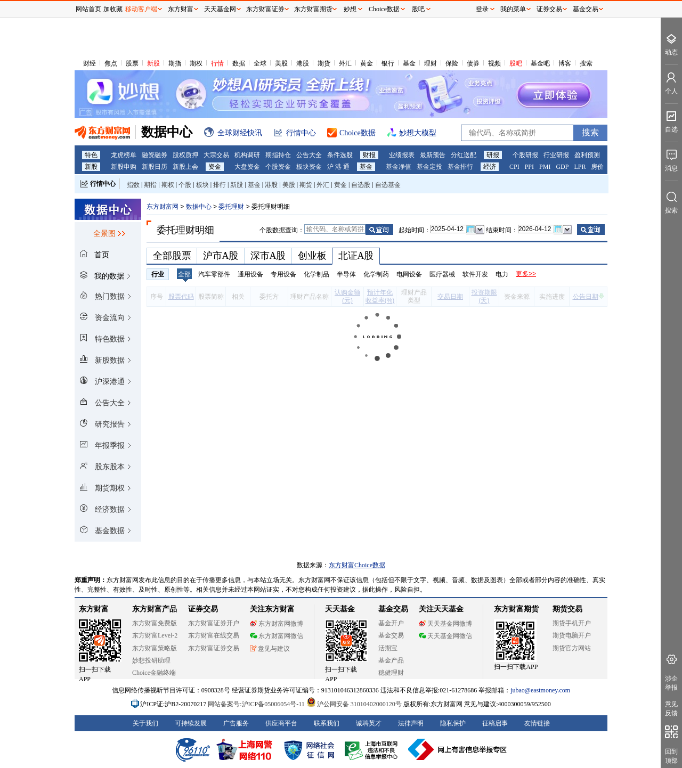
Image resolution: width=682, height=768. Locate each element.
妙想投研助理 (151, 660)
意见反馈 (671, 708)
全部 (184, 274)
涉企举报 (671, 683)
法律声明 (411, 723)
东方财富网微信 (276, 636)
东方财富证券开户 (213, 623)
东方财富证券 (265, 9)
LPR (580, 166)
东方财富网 (162, 206)
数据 (238, 63)
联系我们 (326, 723)
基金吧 (540, 63)
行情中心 (103, 183)
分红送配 (463, 155)
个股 (184, 185)
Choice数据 (384, 9)
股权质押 (185, 155)
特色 (91, 155)
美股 (281, 63)
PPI (529, 166)
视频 (494, 63)
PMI (544, 166)
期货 (324, 63)
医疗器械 (442, 274)
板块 (202, 185)
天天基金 (340, 609)
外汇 (345, 63)
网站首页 (88, 9)
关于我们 (145, 723)
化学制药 (376, 274)
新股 (153, 63)
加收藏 (113, 9)
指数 (133, 185)
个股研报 (525, 155)
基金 (409, 63)
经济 (489, 166)
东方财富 (94, 609)
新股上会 (185, 166)
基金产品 (391, 660)
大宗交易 (216, 155)
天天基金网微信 (445, 636)
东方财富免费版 (154, 623)
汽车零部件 (214, 274)
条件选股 (340, 155)
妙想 (350, 9)
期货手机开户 (572, 623)
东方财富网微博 (276, 623)
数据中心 (199, 206)
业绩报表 (402, 155)
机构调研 (247, 155)
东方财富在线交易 (213, 635)
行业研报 (556, 155)
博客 (564, 63)
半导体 (346, 274)
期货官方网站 (572, 648)
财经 (89, 63)
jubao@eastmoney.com (540, 690)
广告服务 (236, 723)
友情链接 (537, 723)
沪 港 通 (338, 166)
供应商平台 (281, 723)
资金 (214, 166)
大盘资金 (247, 166)
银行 (387, 63)
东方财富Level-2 (154, 635)
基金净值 (398, 166)
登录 (482, 9)
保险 (451, 63)
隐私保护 (453, 723)
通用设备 (250, 274)
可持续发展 (191, 723)
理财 (430, 63)
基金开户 (391, 623)
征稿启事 (495, 723)
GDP (562, 166)
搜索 (586, 63)
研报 (492, 155)
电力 (502, 274)
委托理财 (231, 206)
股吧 (515, 63)
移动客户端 (141, 9)
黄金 (366, 63)
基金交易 (391, 635)
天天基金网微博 (445, 623)
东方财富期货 (516, 609)
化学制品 (316, 274)
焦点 (110, 63)
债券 (473, 63)
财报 (369, 155)
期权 (196, 63)
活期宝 (387, 648)
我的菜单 (513, 9)
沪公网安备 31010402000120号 (354, 704)
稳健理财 (391, 672)
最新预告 (432, 155)
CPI (514, 166)
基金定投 (429, 166)
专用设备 (283, 274)
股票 (132, 63)
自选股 (360, 185)
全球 (260, 63)
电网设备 (409, 274)
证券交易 (549, 9)
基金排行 (460, 166)
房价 (597, 166)
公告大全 (309, 155)
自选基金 (388, 185)
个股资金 (278, 166)
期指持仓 (278, 155)
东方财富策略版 (154, 648)
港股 (302, 63)
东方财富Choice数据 (357, 565)
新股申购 (123, 166)
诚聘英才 (368, 723)
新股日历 (154, 166)
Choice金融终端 (154, 672)
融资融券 (154, 155)
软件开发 (475, 274)
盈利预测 (587, 155)
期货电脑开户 (572, 635)
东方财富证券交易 (213, 648)
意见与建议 (270, 648)
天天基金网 (220, 9)
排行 (219, 185)
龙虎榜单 (123, 155)
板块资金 (309, 166)
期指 (174, 63)
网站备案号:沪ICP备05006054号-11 (257, 704)
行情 (217, 63)
